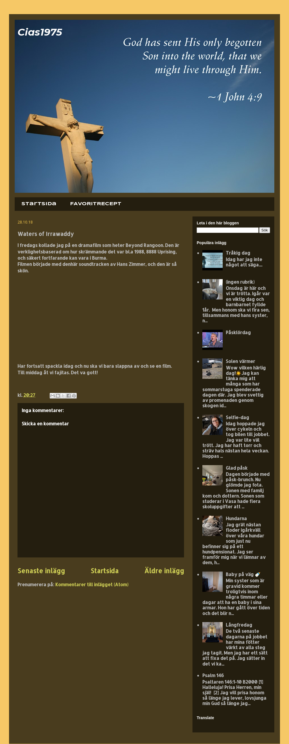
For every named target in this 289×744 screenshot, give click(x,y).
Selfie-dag (237, 417)
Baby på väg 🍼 (243, 574)
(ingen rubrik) (240, 282)
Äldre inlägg (164, 571)
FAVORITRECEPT (95, 204)
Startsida (38, 204)
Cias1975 (39, 32)
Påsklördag (238, 332)
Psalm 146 (213, 675)
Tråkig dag (238, 253)
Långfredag (239, 625)
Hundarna (236, 518)
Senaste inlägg (41, 571)
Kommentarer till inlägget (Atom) (91, 584)
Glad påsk (237, 468)
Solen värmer (240, 361)
